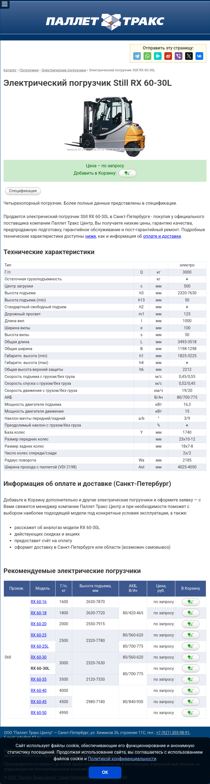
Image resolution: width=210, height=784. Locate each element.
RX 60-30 (38, 657)
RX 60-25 (38, 635)
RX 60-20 (38, 624)
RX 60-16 (38, 602)
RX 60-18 (38, 613)
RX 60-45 (38, 702)
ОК (105, 772)
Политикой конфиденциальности (122, 758)
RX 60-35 (38, 679)
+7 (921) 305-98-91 (172, 732)
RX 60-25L (40, 646)
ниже (90, 236)
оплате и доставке (162, 236)
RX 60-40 (38, 690)
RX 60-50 (38, 712)
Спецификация (23, 191)
